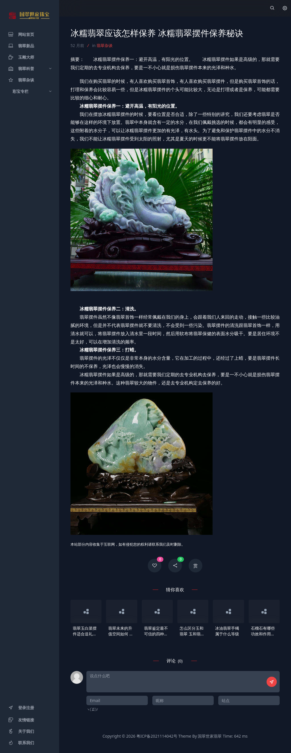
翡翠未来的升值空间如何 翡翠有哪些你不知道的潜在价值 (120, 631)
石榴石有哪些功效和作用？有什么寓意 (263, 631)
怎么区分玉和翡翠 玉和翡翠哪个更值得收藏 (192, 631)
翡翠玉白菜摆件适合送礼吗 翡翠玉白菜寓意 (85, 631)
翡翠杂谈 (105, 45)
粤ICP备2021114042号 (156, 736)
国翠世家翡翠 (210, 736)
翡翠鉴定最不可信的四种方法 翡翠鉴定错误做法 (156, 631)
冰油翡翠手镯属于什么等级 (227, 631)
